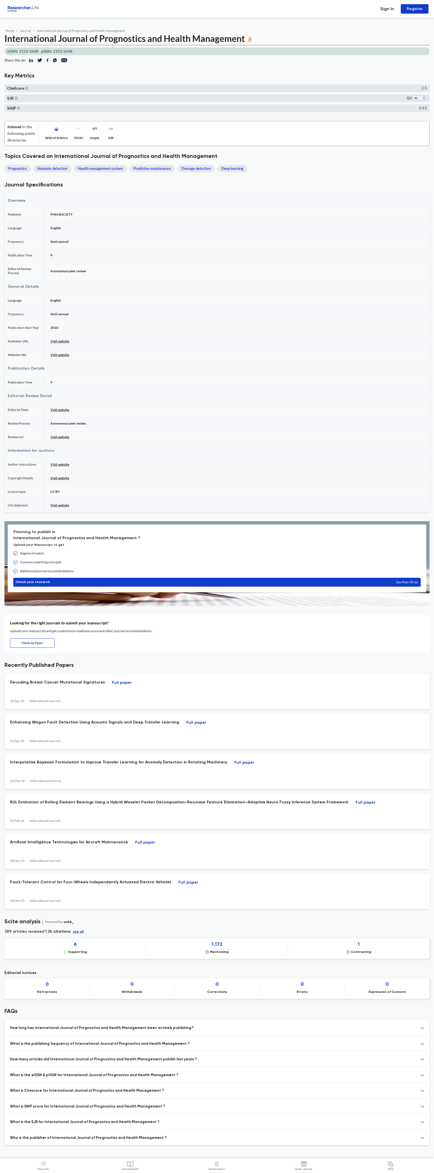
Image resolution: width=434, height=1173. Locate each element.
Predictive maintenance (152, 168)
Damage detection (196, 168)
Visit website (59, 341)
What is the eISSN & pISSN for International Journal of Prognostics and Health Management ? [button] (94, 1075)
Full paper (122, 683)
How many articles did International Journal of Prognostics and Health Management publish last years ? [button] (103, 1059)
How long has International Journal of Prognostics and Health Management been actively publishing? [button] (102, 1028)
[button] (26, 88)
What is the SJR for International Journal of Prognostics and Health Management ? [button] (85, 1122)
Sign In (387, 8)
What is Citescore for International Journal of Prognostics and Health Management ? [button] (87, 1091)
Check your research (217, 582)
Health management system (100, 168)
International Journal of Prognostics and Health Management (81, 31)
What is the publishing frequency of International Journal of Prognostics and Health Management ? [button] (100, 1044)
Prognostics (17, 168)
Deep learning (232, 168)
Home (10, 31)
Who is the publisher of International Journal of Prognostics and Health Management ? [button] (88, 1138)
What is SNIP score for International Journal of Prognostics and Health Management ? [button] (87, 1106)
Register (415, 8)
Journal (25, 31)
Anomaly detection (52, 168)
